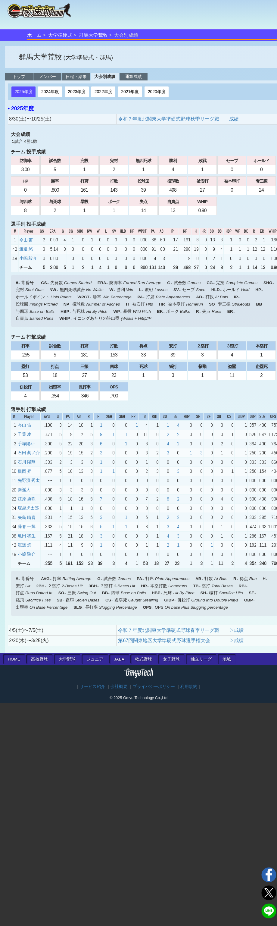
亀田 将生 (27, 535)
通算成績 (133, 76)
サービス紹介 (92, 686)
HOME (14, 659)
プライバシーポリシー (154, 686)
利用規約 (188, 686)
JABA (119, 659)
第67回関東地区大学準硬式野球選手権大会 (164, 640)
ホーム (34, 35)
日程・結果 (76, 76)
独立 (201, 659)
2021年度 (130, 91)
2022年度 (103, 91)
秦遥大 (24, 489)
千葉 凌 (24, 434)
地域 (227, 659)
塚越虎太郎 (28, 508)
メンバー (47, 76)
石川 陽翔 (27, 462)
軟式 (143, 659)
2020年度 (157, 91)
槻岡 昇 (24, 471)
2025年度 (23, 91)
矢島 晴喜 (27, 517)
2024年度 (50, 91)
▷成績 (236, 630)
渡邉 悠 (26, 249)
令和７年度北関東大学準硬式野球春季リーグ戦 (168, 630)
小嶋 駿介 (28, 258)
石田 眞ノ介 (29, 452)
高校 (39, 659)
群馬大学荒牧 (93, 35)
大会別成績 (104, 76)
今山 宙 (26, 240)
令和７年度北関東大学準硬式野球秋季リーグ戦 (168, 118)
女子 (171, 659)
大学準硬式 (60, 35)
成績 (234, 118)
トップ (19, 76)
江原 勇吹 (27, 498)
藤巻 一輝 (27, 526)
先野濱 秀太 (29, 480)
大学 (67, 659)
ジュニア (94, 659)
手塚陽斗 (26, 443)
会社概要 (118, 686)
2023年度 (77, 91)
